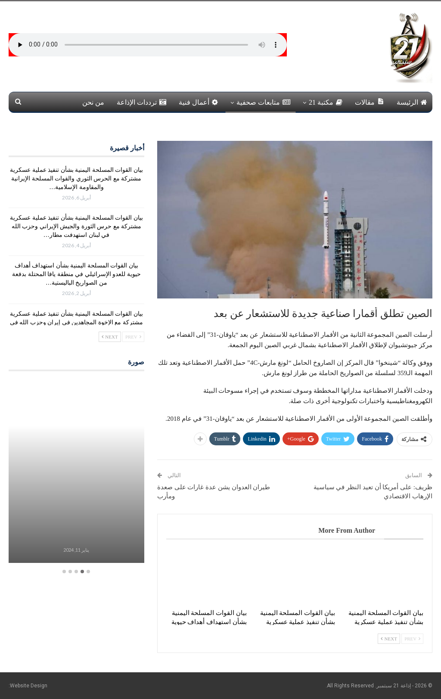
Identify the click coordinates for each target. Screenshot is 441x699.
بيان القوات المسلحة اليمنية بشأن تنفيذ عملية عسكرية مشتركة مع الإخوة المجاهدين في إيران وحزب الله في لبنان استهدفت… (76, 322)
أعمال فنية (198, 102)
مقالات (369, 102)
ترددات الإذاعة (141, 102)
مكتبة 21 (325, 102)
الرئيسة (412, 102)
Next (389, 638)
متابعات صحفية (263, 102)
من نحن (93, 102)
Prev (412, 638)
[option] (76, 472)
